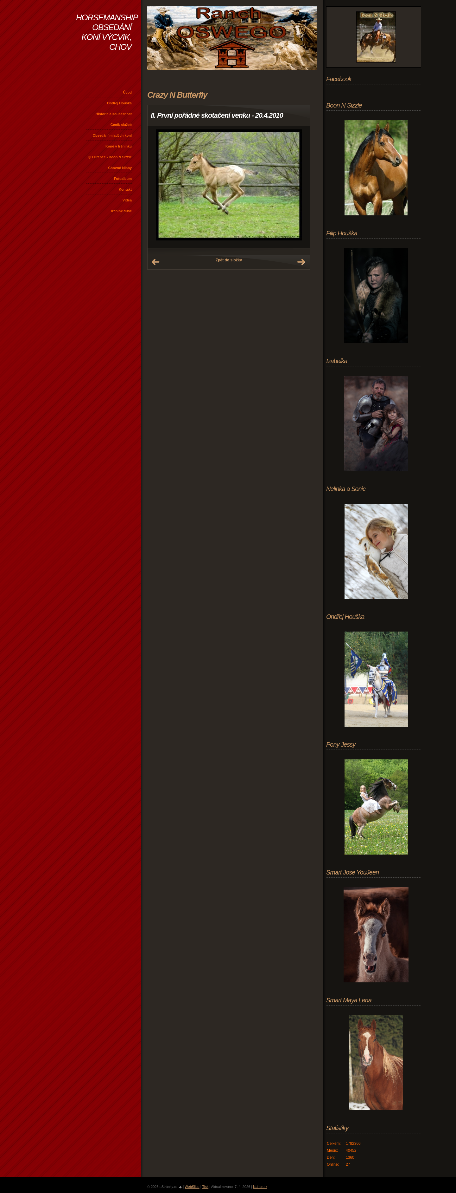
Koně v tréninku (118, 146)
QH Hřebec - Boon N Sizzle (110, 157)
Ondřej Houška (119, 103)
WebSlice (192, 1187)
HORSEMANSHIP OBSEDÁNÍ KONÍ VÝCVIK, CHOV (107, 32)
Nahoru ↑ (260, 1187)
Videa (127, 200)
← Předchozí (155, 262)
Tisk (205, 1187)
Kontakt (125, 189)
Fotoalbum (123, 178)
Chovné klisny (120, 168)
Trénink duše (121, 211)
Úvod (127, 92)
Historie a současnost (114, 114)
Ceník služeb (121, 125)
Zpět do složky (229, 260)
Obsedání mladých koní (112, 135)
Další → (301, 262)
